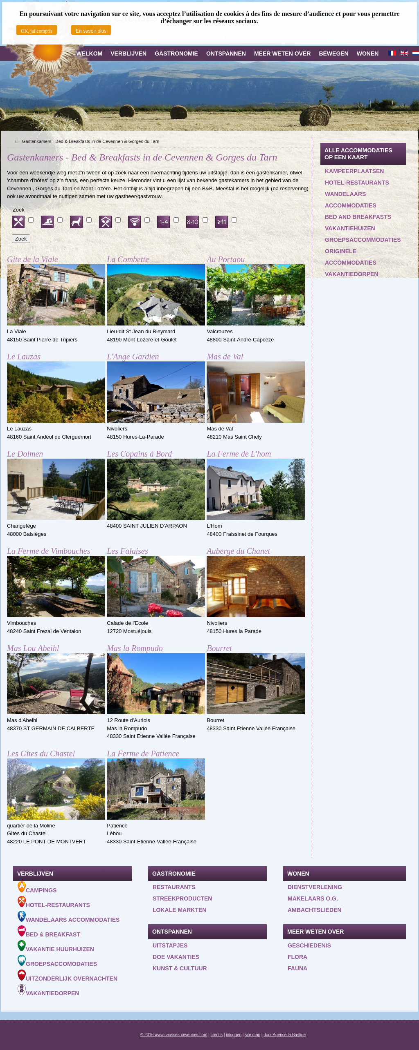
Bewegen (333, 53)
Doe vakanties (176, 957)
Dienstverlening (315, 887)
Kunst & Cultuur (180, 968)
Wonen (368, 53)
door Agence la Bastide (285, 1034)
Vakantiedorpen (351, 274)
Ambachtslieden (314, 910)
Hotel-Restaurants (54, 902)
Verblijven (128, 53)
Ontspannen (226, 53)
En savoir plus (91, 31)
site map (252, 1034)
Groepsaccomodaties (57, 961)
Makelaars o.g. (313, 898)
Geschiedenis (309, 945)
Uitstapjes (170, 945)
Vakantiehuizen (350, 228)
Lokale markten (179, 910)
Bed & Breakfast (49, 931)
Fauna (297, 968)
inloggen (233, 1034)
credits (217, 1034)
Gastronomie (176, 53)
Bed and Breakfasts (358, 217)
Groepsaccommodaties (363, 239)
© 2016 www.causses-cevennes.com (173, 1034)
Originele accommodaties (350, 257)
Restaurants (174, 887)
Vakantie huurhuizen (56, 946)
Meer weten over (282, 53)
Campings (37, 887)
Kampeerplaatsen (354, 171)
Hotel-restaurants (357, 182)
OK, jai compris (36, 31)
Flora (297, 957)
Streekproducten (182, 898)
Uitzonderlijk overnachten (67, 976)
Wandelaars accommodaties (350, 200)
